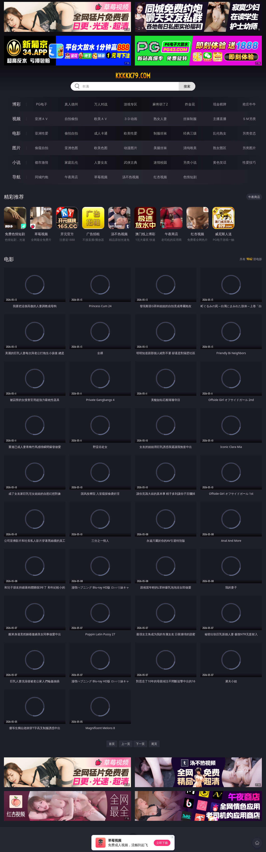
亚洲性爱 (41, 133)
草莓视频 (100, 177)
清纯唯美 (190, 148)
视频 (16, 118)
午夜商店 (71, 177)
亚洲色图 (71, 148)
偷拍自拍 (71, 133)
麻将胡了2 (160, 104)
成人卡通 (100, 133)
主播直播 (219, 118)
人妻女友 (100, 162)
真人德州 (71, 104)
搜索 (187, 86)
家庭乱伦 (71, 162)
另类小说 (190, 162)
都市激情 (41, 162)
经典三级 (190, 133)
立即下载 (162, 843)
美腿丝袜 (160, 148)
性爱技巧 (249, 162)
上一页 (125, 744)
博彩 (16, 104)
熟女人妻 (160, 118)
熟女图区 (219, 148)
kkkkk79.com (132, 76)
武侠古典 (130, 162)
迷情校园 (160, 162)
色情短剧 (190, 177)
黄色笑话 (219, 162)
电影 (16, 133)
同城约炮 (41, 177)
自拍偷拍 (71, 118)
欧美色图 (100, 148)
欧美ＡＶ (100, 118)
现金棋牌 (219, 104)
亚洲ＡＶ (41, 118)
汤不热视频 (130, 177)
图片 (16, 148)
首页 (112, 744)
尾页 (154, 744)
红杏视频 (160, 177)
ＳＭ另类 (249, 118)
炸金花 (190, 104)
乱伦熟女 (219, 133)
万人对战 (100, 104)
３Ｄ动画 (130, 118)
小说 (16, 162)
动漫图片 (130, 148)
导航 (16, 177)
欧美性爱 (130, 133)
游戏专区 (130, 104)
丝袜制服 (190, 118)
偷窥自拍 (41, 148)
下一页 (140, 744)
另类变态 (249, 133)
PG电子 (41, 104)
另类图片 (249, 148)
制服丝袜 (160, 133)
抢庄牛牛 (249, 104)
